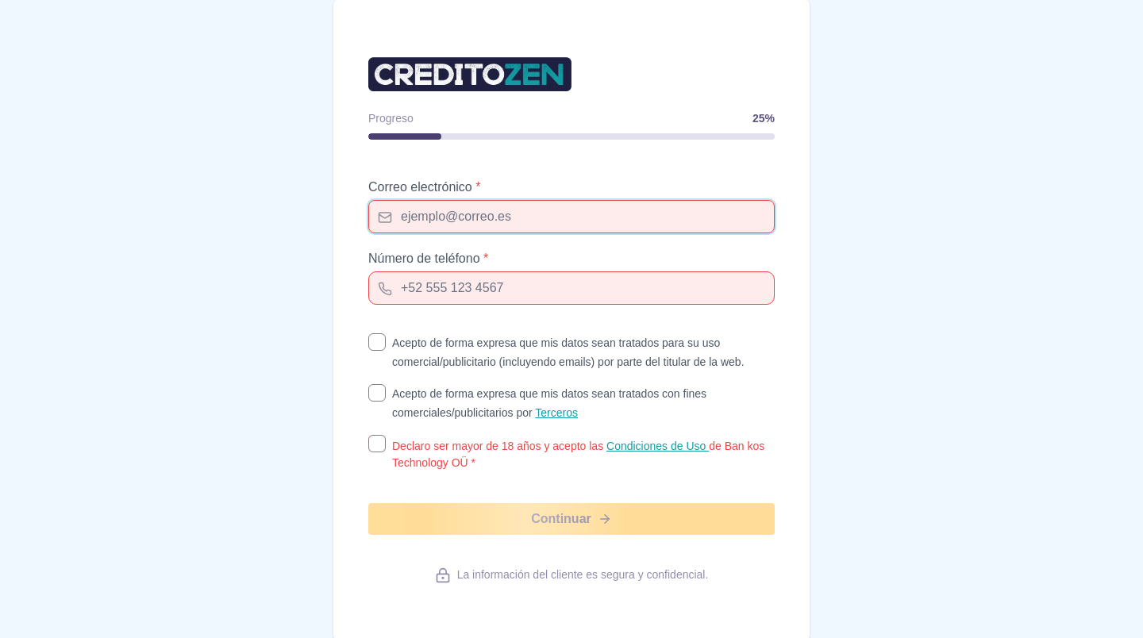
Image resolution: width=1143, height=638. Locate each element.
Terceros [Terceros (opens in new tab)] (556, 412)
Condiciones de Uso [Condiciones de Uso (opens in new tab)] (657, 446)
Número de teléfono (428, 258)
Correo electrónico (424, 187)
